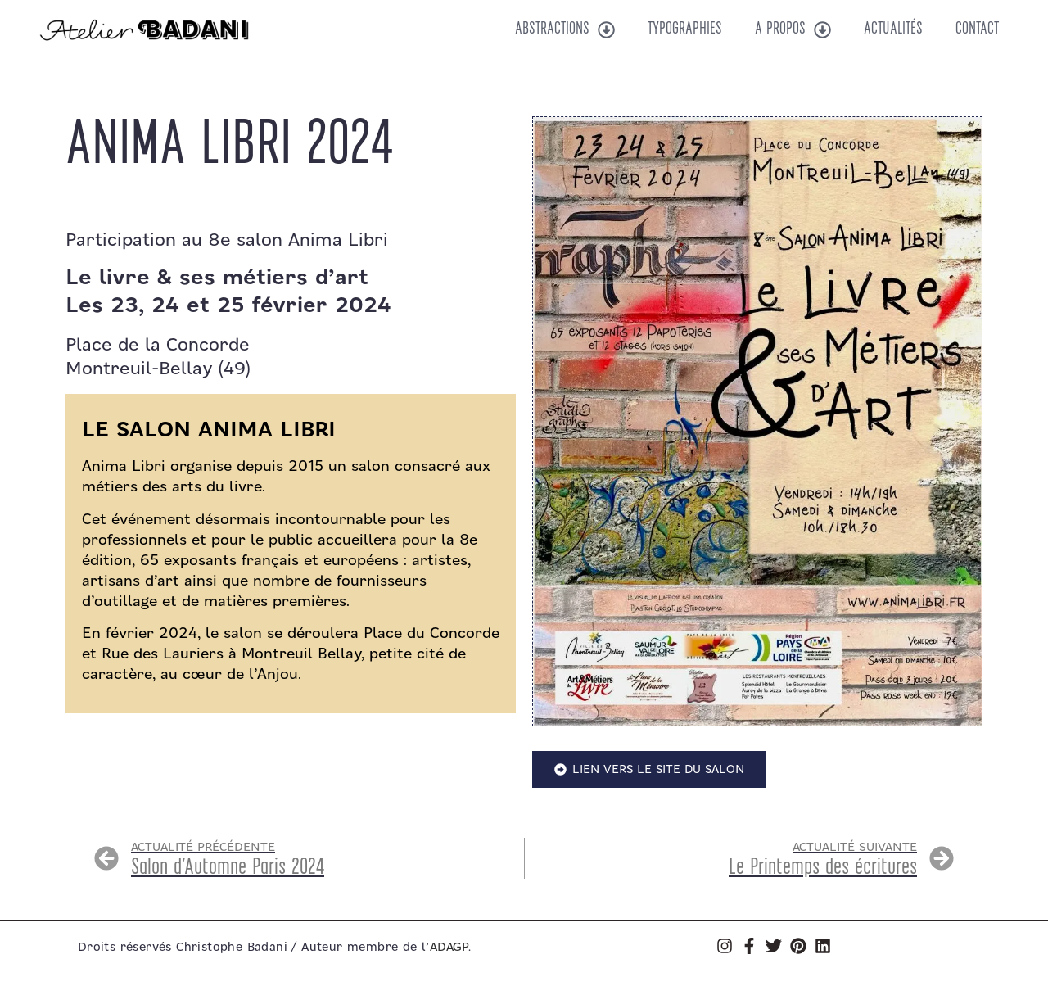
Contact (977, 29)
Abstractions (565, 30)
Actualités (893, 29)
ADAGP (449, 947)
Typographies (685, 29)
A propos (793, 30)
